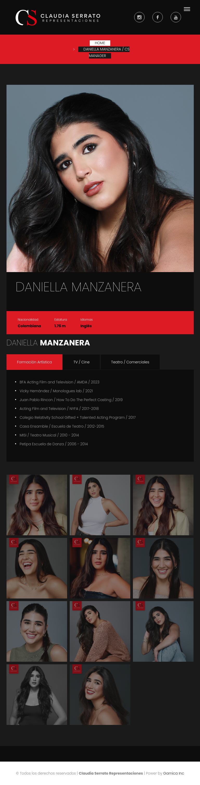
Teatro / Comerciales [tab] (130, 362)
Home (100, 43)
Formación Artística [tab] (34, 362)
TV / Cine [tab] (81, 362)
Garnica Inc (173, 773)
